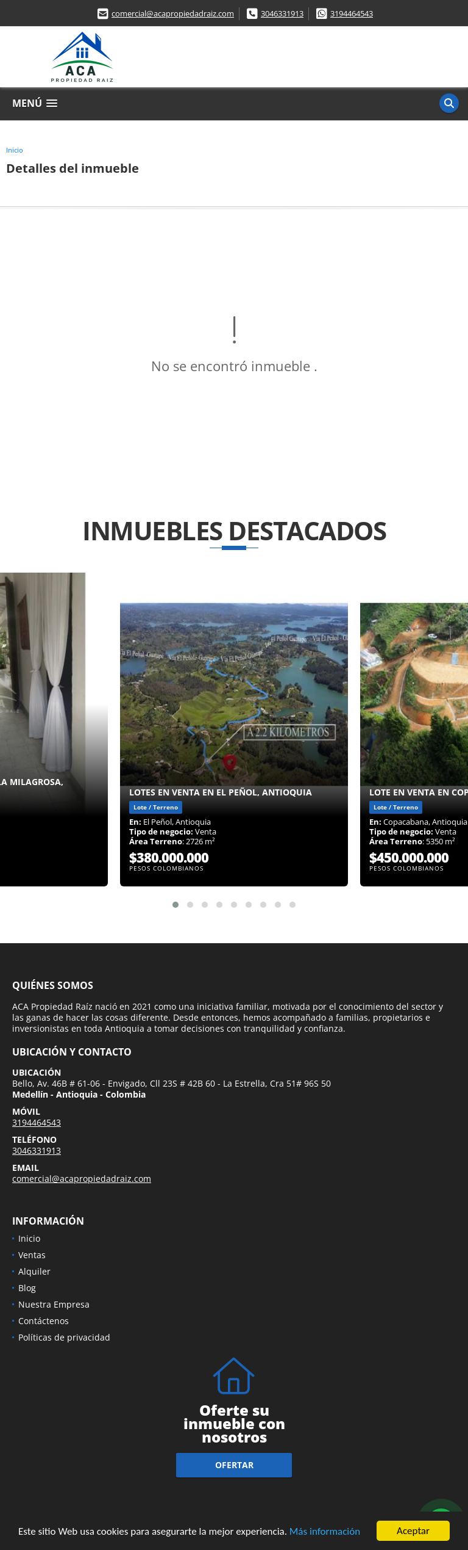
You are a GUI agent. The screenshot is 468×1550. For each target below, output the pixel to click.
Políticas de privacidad (64, 1337)
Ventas (32, 1255)
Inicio (14, 149)
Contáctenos (43, 1321)
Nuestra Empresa (54, 1304)
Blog (27, 1288)
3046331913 (282, 13)
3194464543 (351, 13)
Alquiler (34, 1271)
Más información (324, 1532)
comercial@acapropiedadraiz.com (173, 13)
